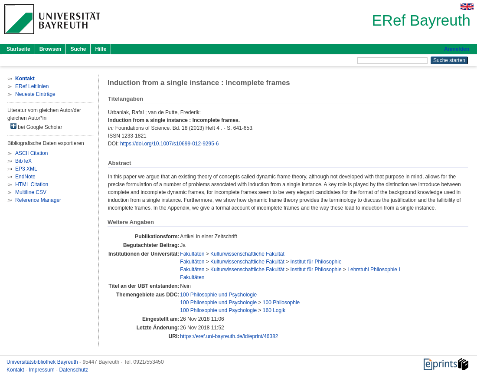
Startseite (18, 49)
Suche (78, 49)
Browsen (50, 49)
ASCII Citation (31, 153)
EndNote (25, 177)
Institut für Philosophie (316, 262)
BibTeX (23, 161)
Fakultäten (192, 254)
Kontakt (16, 370)
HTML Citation (31, 184)
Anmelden (456, 49)
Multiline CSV (30, 192)
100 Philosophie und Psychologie (218, 295)
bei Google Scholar (36, 126)
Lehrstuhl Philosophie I (373, 269)
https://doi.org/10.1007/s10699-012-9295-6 (169, 144)
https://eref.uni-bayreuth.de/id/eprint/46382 (229, 336)
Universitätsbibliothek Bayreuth (43, 362)
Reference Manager (38, 200)
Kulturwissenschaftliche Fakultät (247, 254)
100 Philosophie (281, 302)
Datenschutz (73, 370)
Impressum (42, 370)
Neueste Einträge (35, 94)
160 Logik (274, 310)
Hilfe (100, 49)
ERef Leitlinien (32, 86)
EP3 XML (26, 169)
